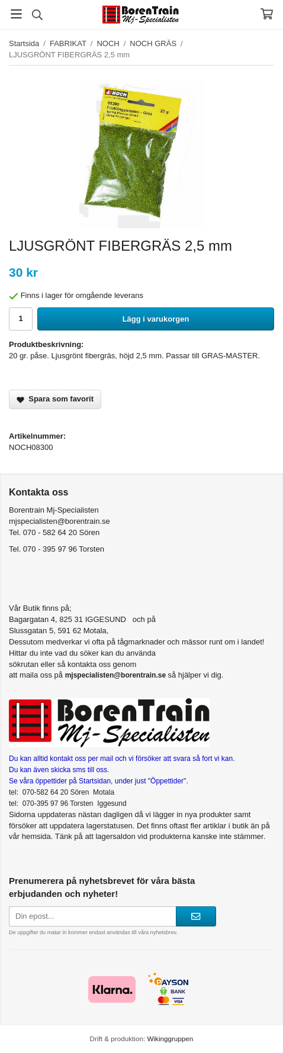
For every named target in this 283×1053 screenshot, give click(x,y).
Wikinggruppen (170, 1038)
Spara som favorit (55, 398)
